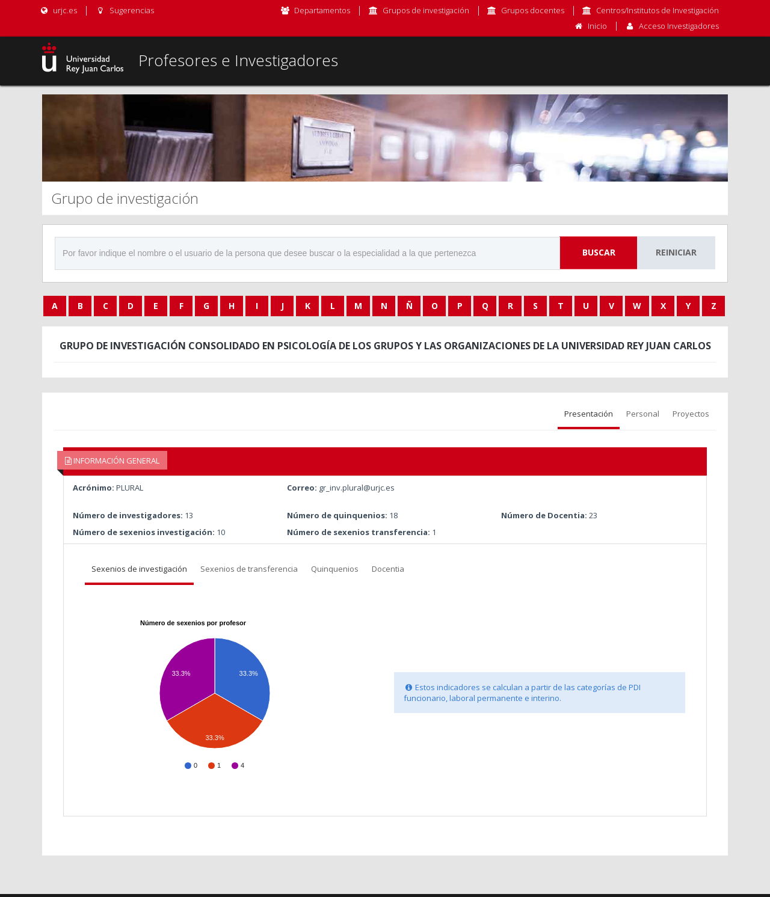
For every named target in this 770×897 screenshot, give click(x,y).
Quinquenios (335, 568)
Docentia (388, 568)
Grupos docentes (532, 10)
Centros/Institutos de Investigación (657, 10)
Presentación (588, 413)
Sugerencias (124, 10)
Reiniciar (676, 252)
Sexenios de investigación (139, 568)
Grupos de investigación (426, 10)
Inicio (597, 25)
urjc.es (58, 10)
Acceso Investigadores (679, 25)
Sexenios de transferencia (249, 568)
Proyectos (691, 413)
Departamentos (322, 10)
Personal (642, 413)
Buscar (598, 252)
